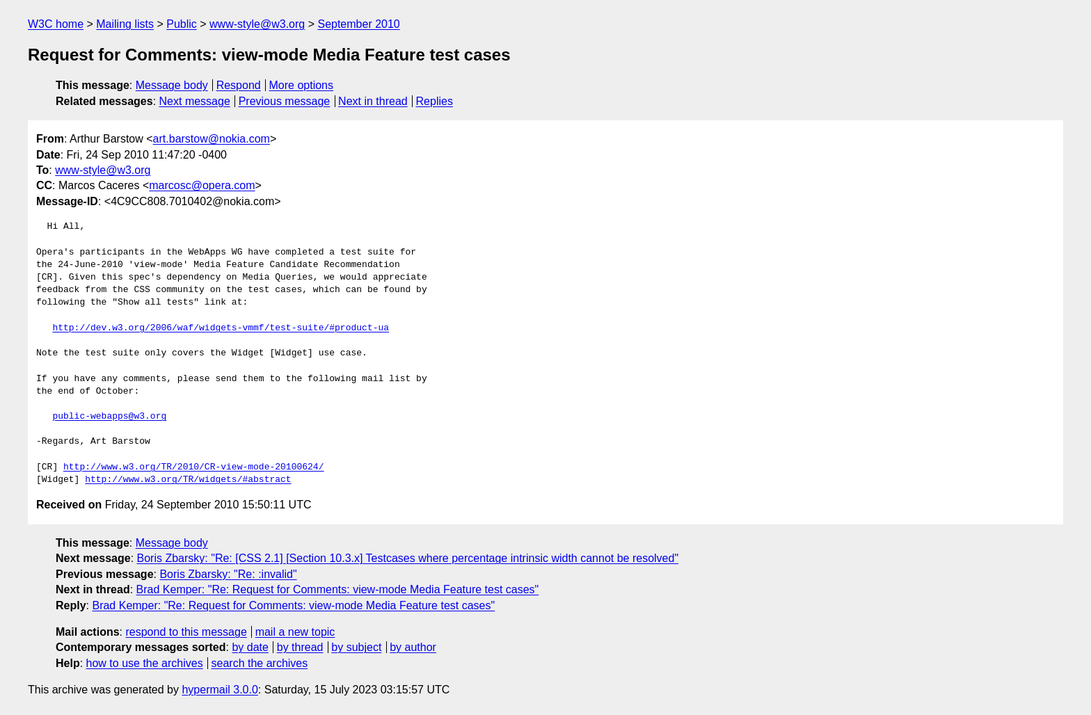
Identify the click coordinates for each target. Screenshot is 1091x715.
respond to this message (185, 632)
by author (413, 647)
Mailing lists (125, 24)
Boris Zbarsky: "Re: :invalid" (227, 574)
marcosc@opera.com (202, 185)
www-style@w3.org (257, 24)
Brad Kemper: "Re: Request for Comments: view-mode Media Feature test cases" (337, 589)
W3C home (55, 24)
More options (301, 85)
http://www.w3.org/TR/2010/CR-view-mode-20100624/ (193, 467)
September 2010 (358, 24)
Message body (172, 85)
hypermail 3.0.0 (219, 690)
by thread (300, 647)
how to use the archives (144, 663)
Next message (194, 101)
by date (250, 647)
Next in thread (373, 101)
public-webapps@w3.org (109, 416)
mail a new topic (295, 632)
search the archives (260, 663)
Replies (434, 101)
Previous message (285, 101)
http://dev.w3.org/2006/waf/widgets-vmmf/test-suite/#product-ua (220, 328)
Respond (238, 85)
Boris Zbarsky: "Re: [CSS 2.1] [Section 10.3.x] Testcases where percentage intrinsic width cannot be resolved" (408, 558)
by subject (356, 647)
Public (181, 24)
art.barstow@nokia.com (211, 139)
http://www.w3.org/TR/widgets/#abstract (188, 480)
